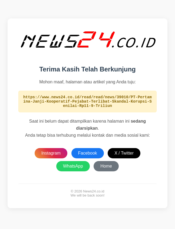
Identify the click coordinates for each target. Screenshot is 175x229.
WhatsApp (73, 168)
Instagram (51, 155)
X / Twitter (124, 155)
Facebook (87, 155)
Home (106, 168)
